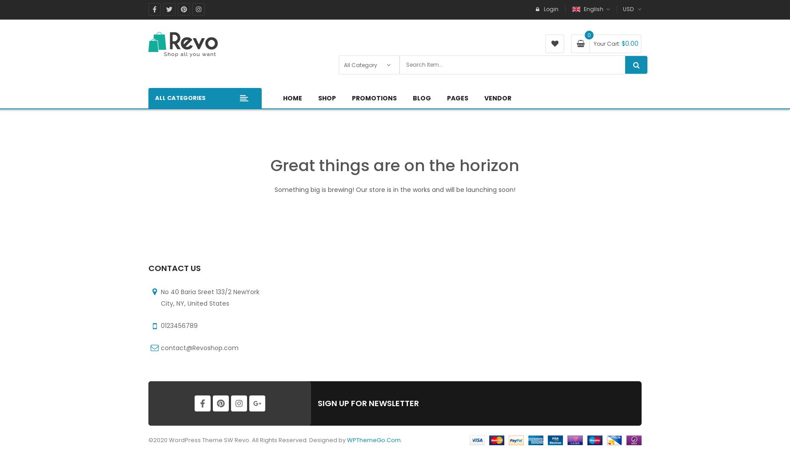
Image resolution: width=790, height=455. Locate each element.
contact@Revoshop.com (200, 347)
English (588, 9)
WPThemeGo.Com (374, 440)
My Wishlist (554, 43)
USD (628, 9)
